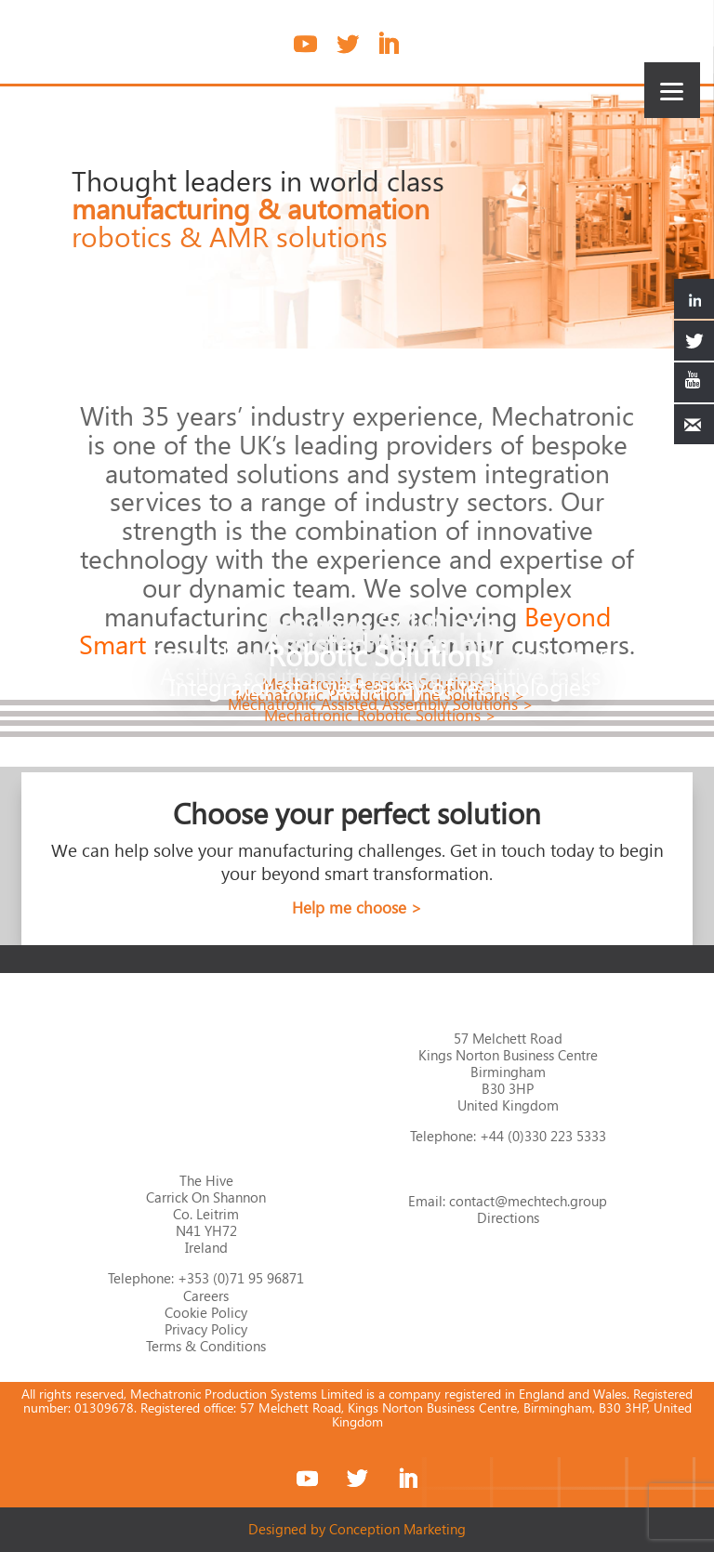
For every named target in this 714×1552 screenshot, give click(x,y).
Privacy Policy (206, 1329)
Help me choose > (357, 907)
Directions (508, 1217)
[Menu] (672, 90)
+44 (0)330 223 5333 (543, 1135)
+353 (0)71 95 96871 (241, 1278)
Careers (206, 1295)
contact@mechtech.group (528, 1200)
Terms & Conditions (206, 1345)
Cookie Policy (206, 1312)
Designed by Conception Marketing (357, 1528)
